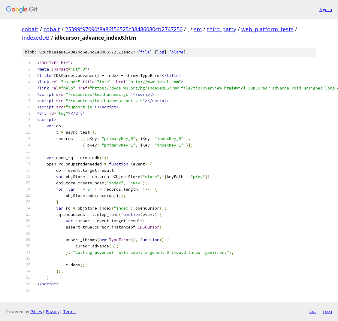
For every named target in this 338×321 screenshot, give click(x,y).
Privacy (52, 311)
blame (177, 52)
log (160, 52)
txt (312, 311)
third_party (221, 29)
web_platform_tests (267, 29)
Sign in (325, 9)
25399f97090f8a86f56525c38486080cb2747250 (124, 29)
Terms (69, 311)
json (327, 311)
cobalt (30, 29)
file (145, 52)
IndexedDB (36, 37)
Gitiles (36, 311)
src (198, 29)
